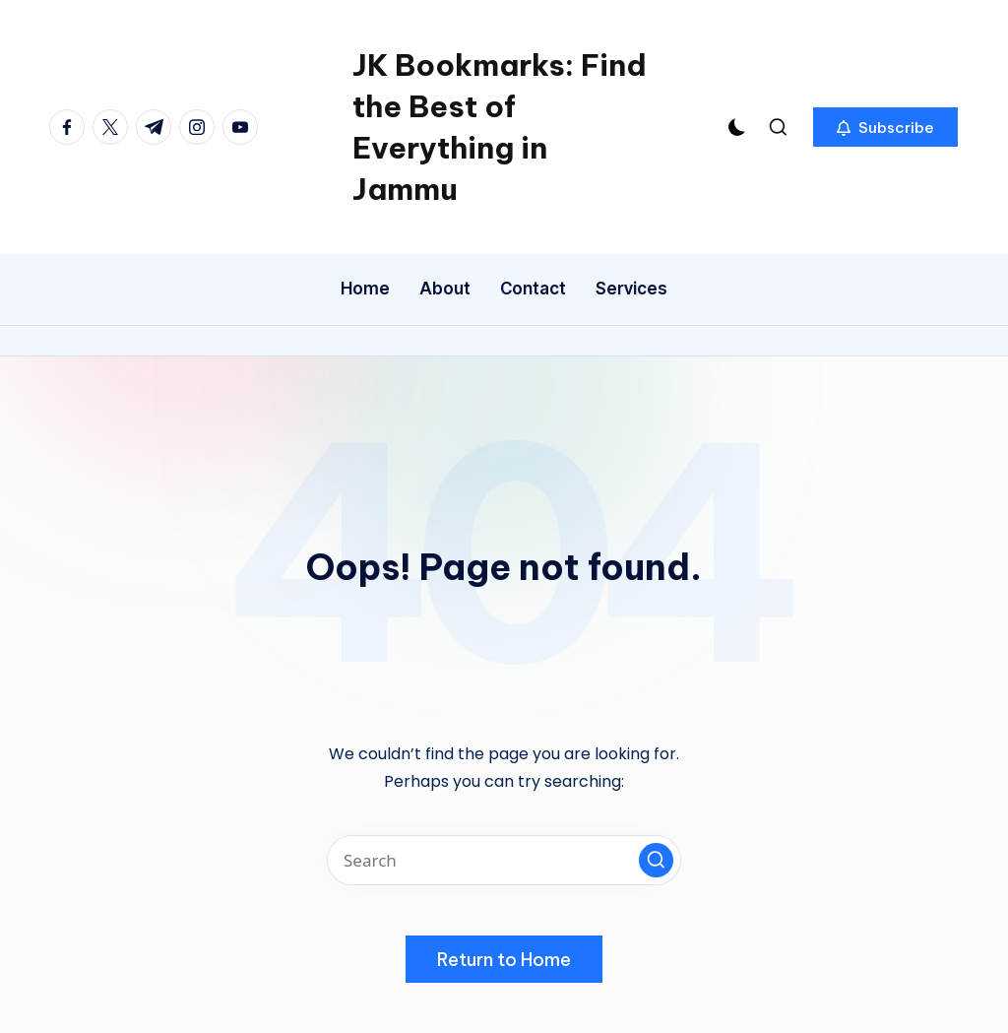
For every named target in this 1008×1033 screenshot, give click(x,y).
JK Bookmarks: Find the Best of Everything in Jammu (499, 127)
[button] (885, 127)
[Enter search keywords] (504, 860)
